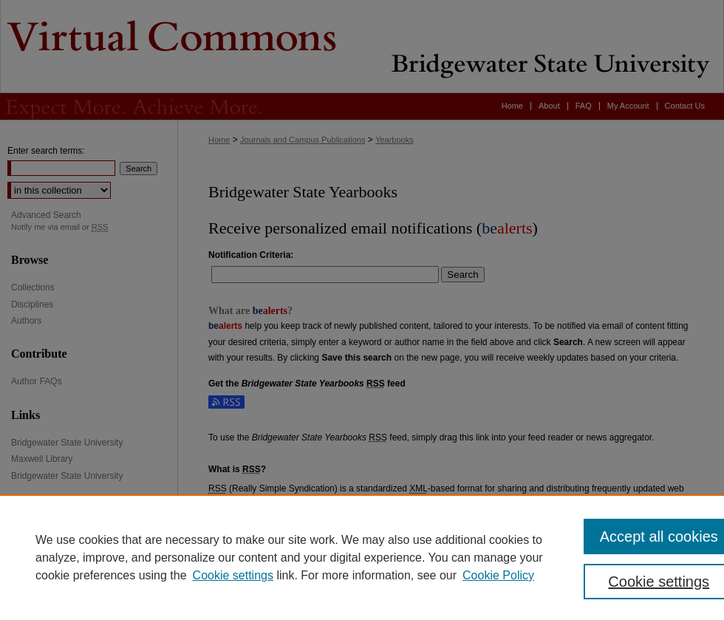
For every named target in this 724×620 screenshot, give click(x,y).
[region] (362, 557)
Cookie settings (233, 575)
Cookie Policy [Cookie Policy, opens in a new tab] (498, 575)
